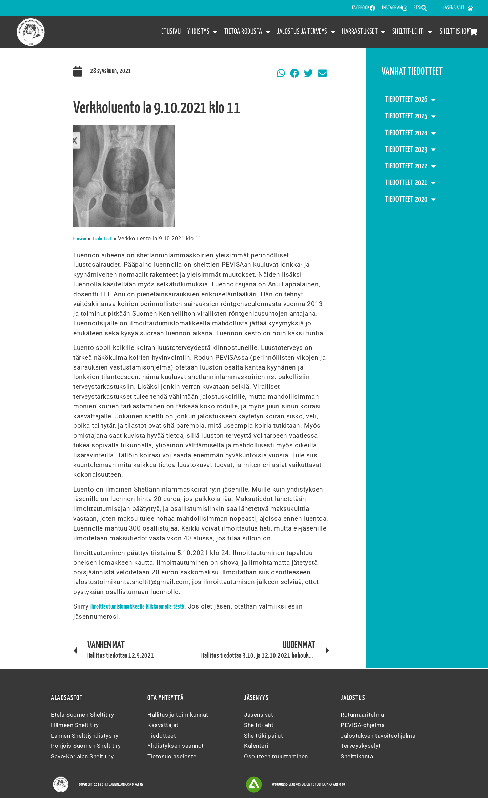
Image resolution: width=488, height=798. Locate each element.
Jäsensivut (458, 8)
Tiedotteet (102, 238)
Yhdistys (202, 32)
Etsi (420, 8)
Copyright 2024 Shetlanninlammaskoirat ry (111, 784)
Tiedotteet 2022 (410, 166)
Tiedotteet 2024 (410, 133)
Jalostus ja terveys (306, 32)
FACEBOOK (363, 8)
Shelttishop (459, 31)
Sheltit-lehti (412, 32)
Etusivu (171, 31)
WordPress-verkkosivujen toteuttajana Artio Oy (309, 784)
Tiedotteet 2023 (410, 149)
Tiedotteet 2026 (410, 100)
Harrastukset (364, 32)
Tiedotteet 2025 (410, 116)
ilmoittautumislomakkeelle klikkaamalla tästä (137, 607)
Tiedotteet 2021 (410, 183)
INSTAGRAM (394, 8)
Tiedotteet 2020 (410, 199)
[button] (281, 73)
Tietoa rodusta (247, 32)
